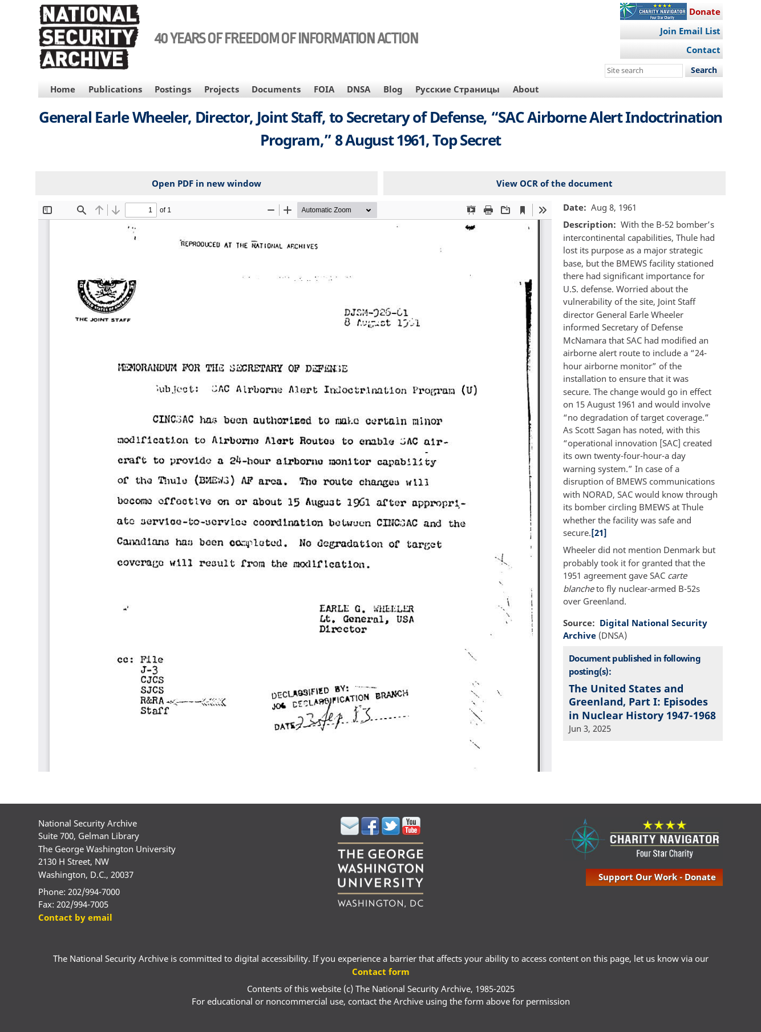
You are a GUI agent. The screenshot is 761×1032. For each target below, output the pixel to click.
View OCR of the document (554, 183)
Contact (703, 49)
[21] (599, 532)
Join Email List (690, 31)
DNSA (358, 89)
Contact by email (75, 917)
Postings (173, 89)
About (526, 89)
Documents (276, 89)
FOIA (324, 89)
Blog (393, 89)
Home (62, 89)
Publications (115, 89)
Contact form (381, 971)
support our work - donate (657, 876)
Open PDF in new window (206, 183)
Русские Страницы (457, 89)
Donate (704, 11)
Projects (221, 89)
